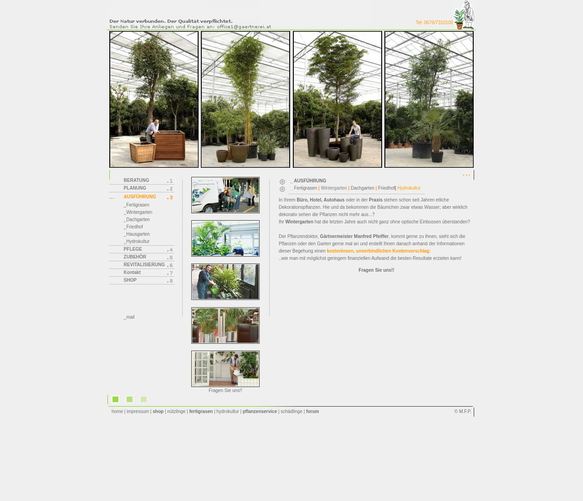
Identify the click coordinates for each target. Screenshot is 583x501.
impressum (138, 411)
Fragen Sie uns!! (225, 390)
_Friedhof (133, 226)
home (117, 411)
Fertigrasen (305, 188)
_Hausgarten (137, 234)
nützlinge (176, 411)
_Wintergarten (138, 212)
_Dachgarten (137, 219)
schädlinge (291, 411)
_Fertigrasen (136, 204)
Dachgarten (362, 188)
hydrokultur (227, 411)
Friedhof (386, 188)
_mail (129, 317)
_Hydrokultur (137, 241)
